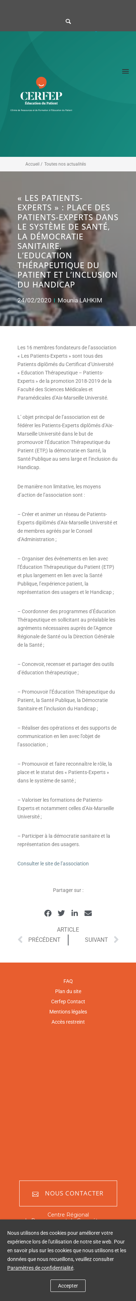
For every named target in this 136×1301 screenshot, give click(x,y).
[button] (48, 913)
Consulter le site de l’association (53, 863)
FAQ (68, 981)
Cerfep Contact (68, 1001)
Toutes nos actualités (65, 164)
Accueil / (33, 164)
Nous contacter (68, 1193)
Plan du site (68, 991)
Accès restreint (68, 1022)
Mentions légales (68, 1012)
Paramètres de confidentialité (40, 1268)
